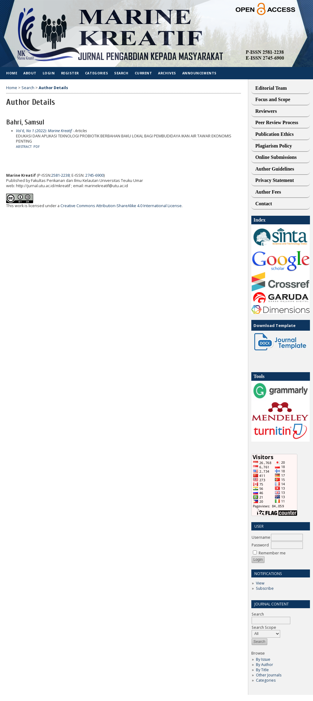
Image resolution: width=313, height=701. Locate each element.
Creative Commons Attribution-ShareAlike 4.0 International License (121, 205)
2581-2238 (60, 175)
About (30, 73)
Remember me (272, 553)
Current (143, 73)
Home (11, 73)
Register (70, 73)
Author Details (53, 87)
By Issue (263, 659)
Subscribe (265, 588)
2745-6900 (94, 175)
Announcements (199, 73)
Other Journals (268, 675)
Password (260, 545)
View (260, 583)
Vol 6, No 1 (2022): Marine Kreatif (44, 130)
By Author (264, 664)
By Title (262, 669)
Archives (167, 73)
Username (261, 537)
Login (49, 73)
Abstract (24, 146)
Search (121, 73)
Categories (266, 680)
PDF (36, 146)
